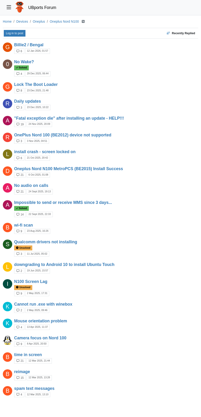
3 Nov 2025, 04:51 (37, 140)
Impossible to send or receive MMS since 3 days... (63, 202)
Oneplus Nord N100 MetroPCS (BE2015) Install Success (68, 168)
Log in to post (14, 33)
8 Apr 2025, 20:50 (36, 343)
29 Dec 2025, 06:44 (38, 73)
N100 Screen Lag (30, 281)
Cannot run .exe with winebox (43, 304)
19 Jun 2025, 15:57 (37, 270)
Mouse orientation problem (40, 321)
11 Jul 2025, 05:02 (37, 253)
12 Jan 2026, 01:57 (37, 50)
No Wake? (24, 61)
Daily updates (27, 101)
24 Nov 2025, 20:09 (39, 123)
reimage (22, 371)
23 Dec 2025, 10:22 (38, 107)
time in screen (28, 354)
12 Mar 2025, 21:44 (39, 360)
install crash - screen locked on (45, 151)
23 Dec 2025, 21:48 (38, 90)
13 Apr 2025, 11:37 (37, 326)
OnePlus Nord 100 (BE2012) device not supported (62, 135)
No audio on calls (31, 185)
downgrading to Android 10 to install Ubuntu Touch (64, 264)
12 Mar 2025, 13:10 (37, 394)
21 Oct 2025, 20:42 (37, 157)
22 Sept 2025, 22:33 (40, 214)
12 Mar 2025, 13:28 (39, 377)
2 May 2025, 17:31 (37, 293)
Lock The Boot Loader (36, 84)
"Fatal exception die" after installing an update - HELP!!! (69, 118)
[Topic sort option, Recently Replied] (180, 33)
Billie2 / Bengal (28, 44)
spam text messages (34, 388)
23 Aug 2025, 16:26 (37, 230)
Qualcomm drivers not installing (45, 242)
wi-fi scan (23, 225)
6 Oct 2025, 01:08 (38, 174)
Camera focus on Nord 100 (40, 338)
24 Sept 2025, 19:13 (40, 191)
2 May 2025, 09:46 (37, 310)
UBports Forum (42, 7)
